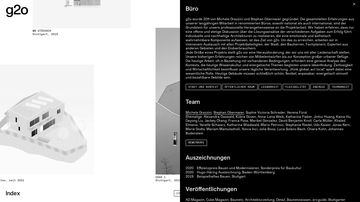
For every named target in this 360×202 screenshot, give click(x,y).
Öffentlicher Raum (240, 87)
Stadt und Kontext (203, 87)
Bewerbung (196, 142)
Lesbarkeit (270, 87)
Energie (319, 87)
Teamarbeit (341, 87)
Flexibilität (296, 87)
